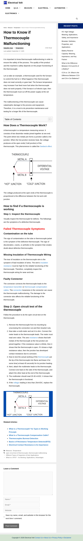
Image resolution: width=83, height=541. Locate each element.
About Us (47, 538)
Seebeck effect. (46, 146)
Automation (61, 8)
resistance (34, 338)
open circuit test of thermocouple (17, 453)
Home (7, 8)
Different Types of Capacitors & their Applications (22, 455)
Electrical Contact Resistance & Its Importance (28, 445)
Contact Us (39, 538)
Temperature (17, 27)
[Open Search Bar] (76, 18)
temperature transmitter (13, 287)
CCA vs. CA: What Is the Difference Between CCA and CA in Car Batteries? (70, 75)
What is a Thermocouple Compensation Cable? (29, 435)
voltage (16, 383)
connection (17, 290)
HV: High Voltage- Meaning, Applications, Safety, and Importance (70, 34)
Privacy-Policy (57, 538)
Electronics (13, 13)
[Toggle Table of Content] (49, 119)
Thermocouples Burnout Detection (23, 438)
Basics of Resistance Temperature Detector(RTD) (29, 442)
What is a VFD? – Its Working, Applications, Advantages (24, 457)
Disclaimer (67, 538)
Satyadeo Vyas (8, 48)
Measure (30, 8)
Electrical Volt (15, 2)
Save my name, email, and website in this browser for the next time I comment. (28, 516)
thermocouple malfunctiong (38, 453)
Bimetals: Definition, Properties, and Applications (69, 44)
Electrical (45, 8)
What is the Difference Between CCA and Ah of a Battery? (70, 66)
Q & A (18, 8)
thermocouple (43, 357)
